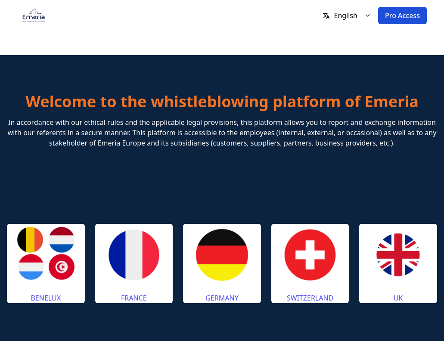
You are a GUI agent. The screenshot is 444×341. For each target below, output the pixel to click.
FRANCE (134, 298)
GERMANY (221, 298)
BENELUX (46, 298)
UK (398, 298)
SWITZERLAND (310, 298)
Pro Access (402, 15)
